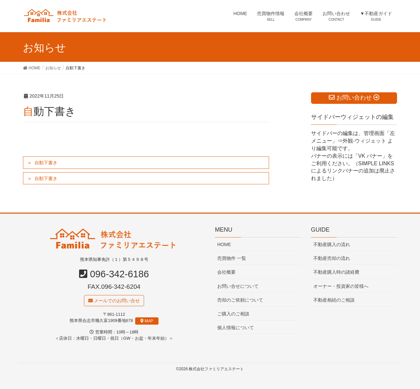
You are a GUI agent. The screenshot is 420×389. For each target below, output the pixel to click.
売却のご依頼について (240, 300)
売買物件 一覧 (231, 258)
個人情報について (235, 328)
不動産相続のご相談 (334, 300)
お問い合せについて (238, 286)
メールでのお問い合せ (114, 301)
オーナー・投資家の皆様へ (340, 286)
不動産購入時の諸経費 (336, 272)
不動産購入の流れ (331, 244)
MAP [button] (146, 321)
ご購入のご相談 (233, 314)
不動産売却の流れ (331, 258)
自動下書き (45, 162)
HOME (224, 244)
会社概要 (226, 272)
